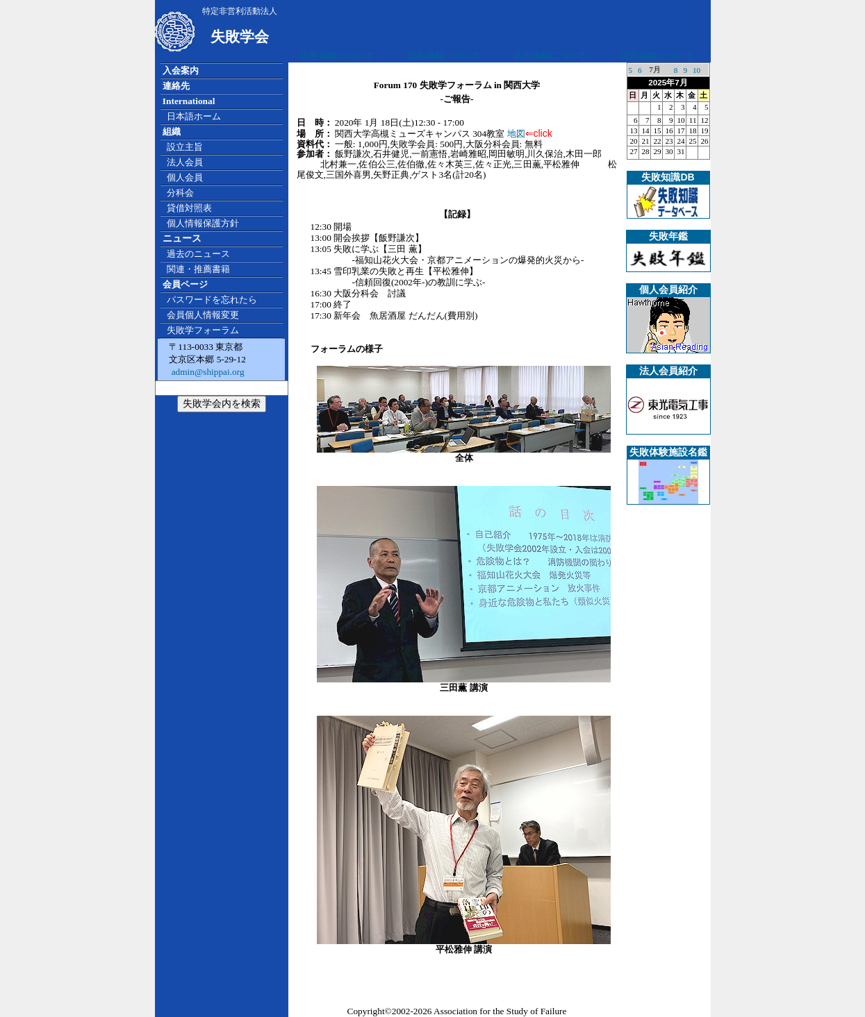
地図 (516, 133)
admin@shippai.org (206, 372)
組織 (172, 131)
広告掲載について (337, 56)
